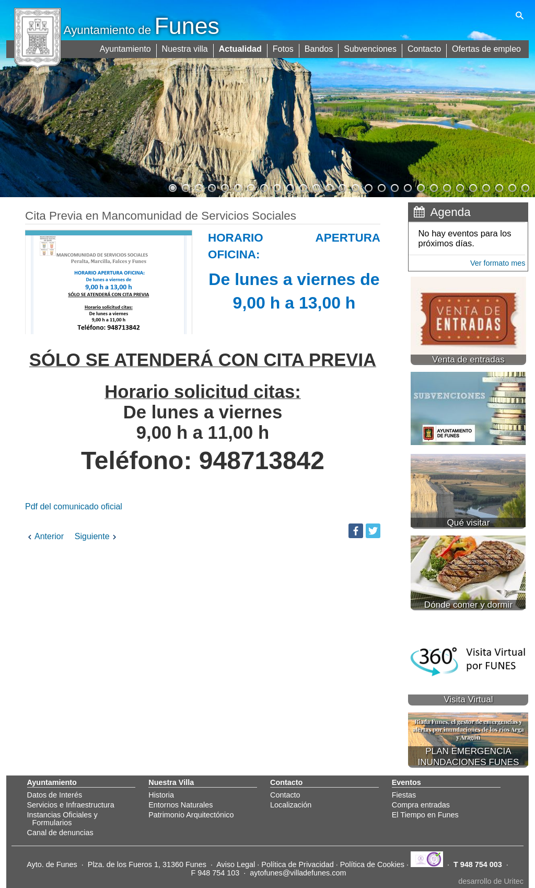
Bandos (319, 48)
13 (328, 186)
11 (302, 186)
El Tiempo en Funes (425, 815)
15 (355, 186)
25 (485, 186)
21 (433, 186)
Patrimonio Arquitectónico (191, 815)
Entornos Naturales (180, 805)
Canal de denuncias (60, 832)
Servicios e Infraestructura (70, 805)
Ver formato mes (498, 263)
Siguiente (97, 536)
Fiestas (404, 795)
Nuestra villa (185, 48)
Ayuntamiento (126, 48)
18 (394, 186)
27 (511, 186)
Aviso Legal (235, 864)
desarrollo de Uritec (491, 881)
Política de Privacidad (297, 864)
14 (341, 186)
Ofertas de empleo (486, 48)
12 (315, 186)
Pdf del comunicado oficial (77, 506)
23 (459, 186)
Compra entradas (421, 805)
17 (381, 186)
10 (289, 186)
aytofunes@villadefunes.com (298, 873)
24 (472, 186)
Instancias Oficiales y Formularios (62, 818)
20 (420, 186)
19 (407, 186)
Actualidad (240, 48)
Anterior (44, 536)
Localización (290, 805)
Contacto (424, 48)
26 (498, 186)
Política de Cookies (372, 864)
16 (368, 186)
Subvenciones (370, 48)
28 (524, 186)
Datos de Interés (55, 795)
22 (446, 186)
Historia (161, 795)
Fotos (283, 48)
